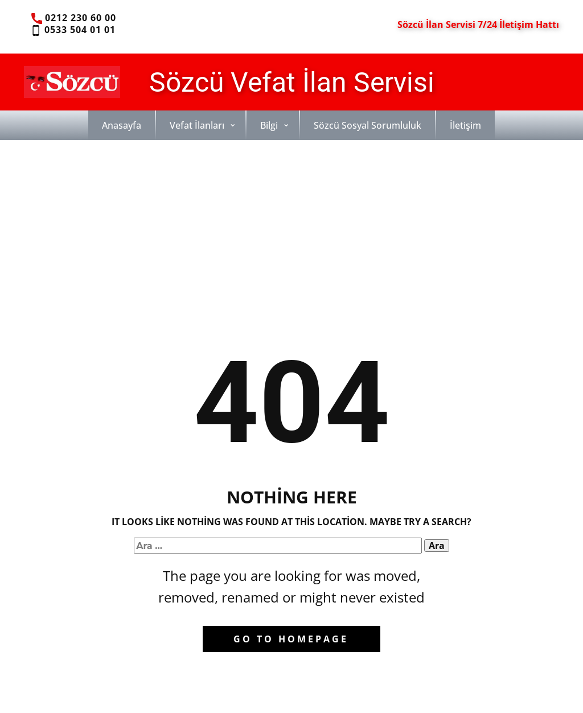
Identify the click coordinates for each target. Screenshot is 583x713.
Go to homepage (290, 639)
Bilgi (269, 125)
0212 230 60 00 (73, 18)
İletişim (465, 125)
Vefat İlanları (197, 125)
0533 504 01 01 (72, 30)
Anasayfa (121, 125)
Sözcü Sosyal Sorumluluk (367, 125)
